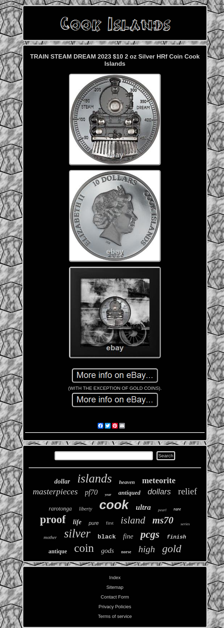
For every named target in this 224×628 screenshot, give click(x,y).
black (107, 537)
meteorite (159, 480)
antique (57, 551)
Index (115, 577)
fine (128, 536)
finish (176, 537)
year (108, 495)
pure (94, 523)
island (133, 520)
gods (107, 550)
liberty (85, 509)
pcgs (149, 534)
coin (84, 547)
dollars (159, 491)
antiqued (129, 492)
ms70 (163, 520)
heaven (127, 482)
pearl (162, 510)
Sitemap (114, 587)
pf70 (91, 492)
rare (177, 509)
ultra (143, 507)
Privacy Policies (114, 606)
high (147, 549)
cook (114, 505)
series (185, 524)
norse (126, 551)
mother (50, 537)
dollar (62, 481)
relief (187, 491)
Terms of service (115, 616)
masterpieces (55, 491)
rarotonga (60, 508)
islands (94, 478)
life (77, 522)
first (109, 523)
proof (53, 519)
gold (171, 548)
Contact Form (115, 597)
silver (77, 533)
